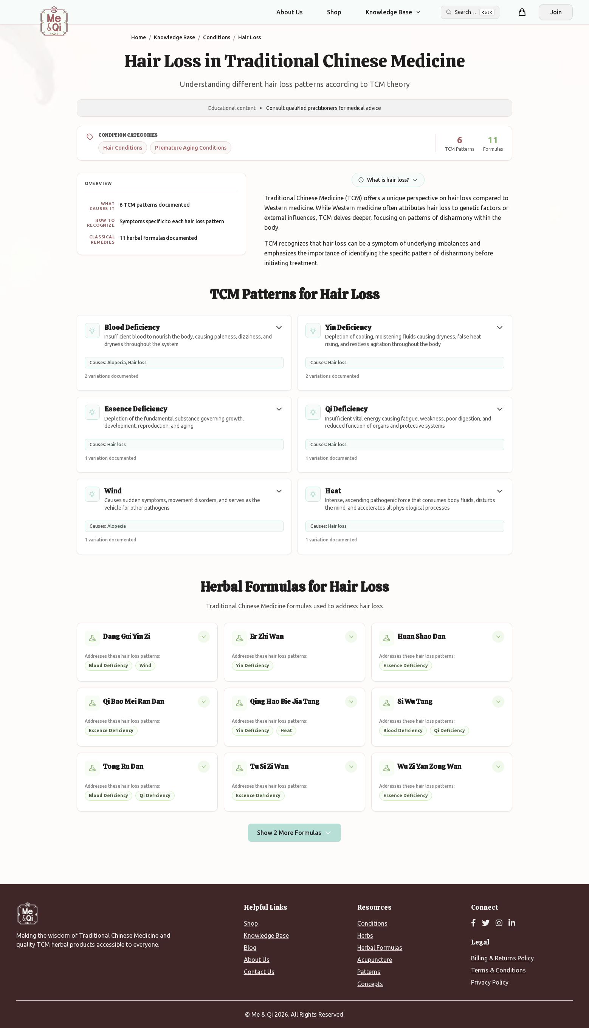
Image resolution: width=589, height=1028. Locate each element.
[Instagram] (499, 923)
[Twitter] (486, 923)
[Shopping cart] (522, 12)
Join (556, 12)
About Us (289, 12)
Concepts (370, 983)
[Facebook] (473, 923)
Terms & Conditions (498, 970)
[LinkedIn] (511, 923)
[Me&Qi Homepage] (54, 21)
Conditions (372, 923)
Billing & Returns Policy (502, 958)
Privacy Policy (489, 982)
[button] (279, 327)
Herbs (365, 935)
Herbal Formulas (379, 947)
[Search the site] (470, 12)
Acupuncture (374, 959)
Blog (250, 947)
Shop (334, 12)
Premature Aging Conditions (190, 148)
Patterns (368, 971)
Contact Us (259, 971)
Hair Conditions (122, 148)
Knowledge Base (266, 935)
